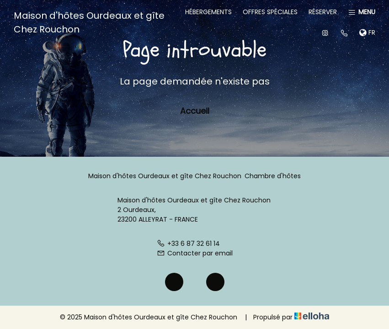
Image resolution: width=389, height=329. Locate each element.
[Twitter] (195, 282)
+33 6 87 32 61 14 (188, 243)
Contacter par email (195, 253)
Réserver (323, 11)
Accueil (194, 111)
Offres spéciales (270, 11)
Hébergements (208, 11)
